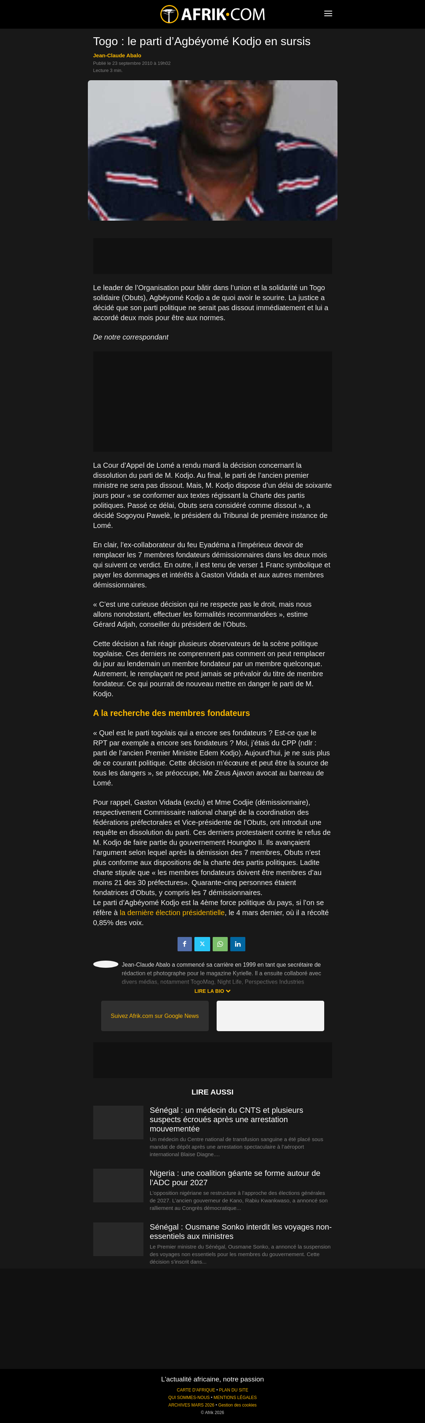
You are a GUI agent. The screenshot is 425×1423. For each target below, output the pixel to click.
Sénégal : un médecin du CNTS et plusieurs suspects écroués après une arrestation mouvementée (226, 1119)
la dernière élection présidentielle (172, 913)
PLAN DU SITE (233, 1390)
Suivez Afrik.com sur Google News (155, 1016)
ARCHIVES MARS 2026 (191, 1405)
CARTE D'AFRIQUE (196, 1390)
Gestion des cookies (237, 1405)
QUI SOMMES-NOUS (189, 1397)
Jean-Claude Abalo (117, 55)
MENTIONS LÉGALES (235, 1397)
